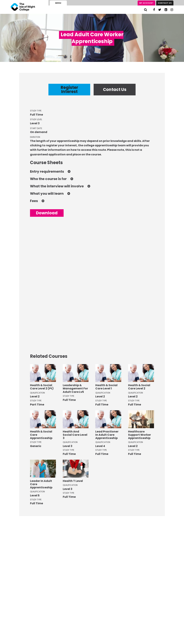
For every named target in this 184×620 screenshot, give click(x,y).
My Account (146, 3)
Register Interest (69, 89)
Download (47, 213)
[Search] (145, 9)
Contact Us (165, 3)
